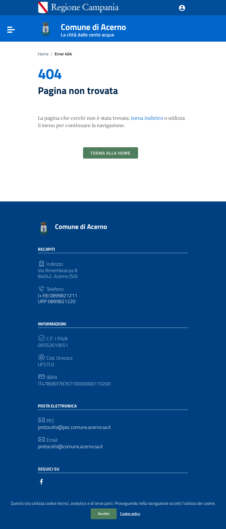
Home (43, 54)
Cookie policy (130, 513)
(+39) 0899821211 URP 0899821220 (57, 298)
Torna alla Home (110, 153)
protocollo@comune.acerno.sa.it (70, 446)
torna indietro (147, 118)
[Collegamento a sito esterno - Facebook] (41, 481)
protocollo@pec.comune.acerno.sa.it (74, 427)
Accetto (103, 513)
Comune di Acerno (93, 28)
